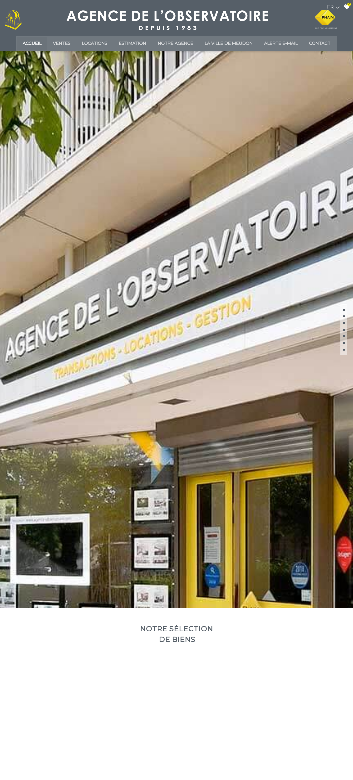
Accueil (25, 45)
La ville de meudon (231, 45)
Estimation (131, 45)
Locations (92, 45)
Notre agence (176, 45)
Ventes (57, 45)
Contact (326, 45)
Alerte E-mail (285, 45)
